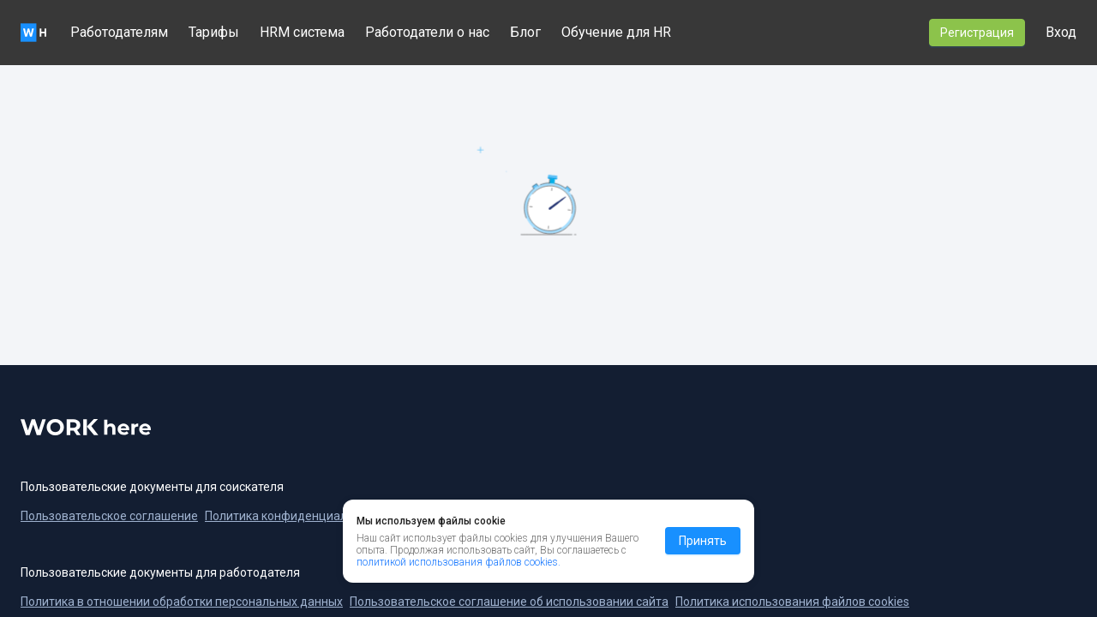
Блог (525, 32)
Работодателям (119, 32)
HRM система (302, 32)
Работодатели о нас (427, 32)
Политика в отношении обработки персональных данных (182, 601)
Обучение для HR (616, 32)
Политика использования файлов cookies (792, 601)
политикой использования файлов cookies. (458, 598)
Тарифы (214, 32)
